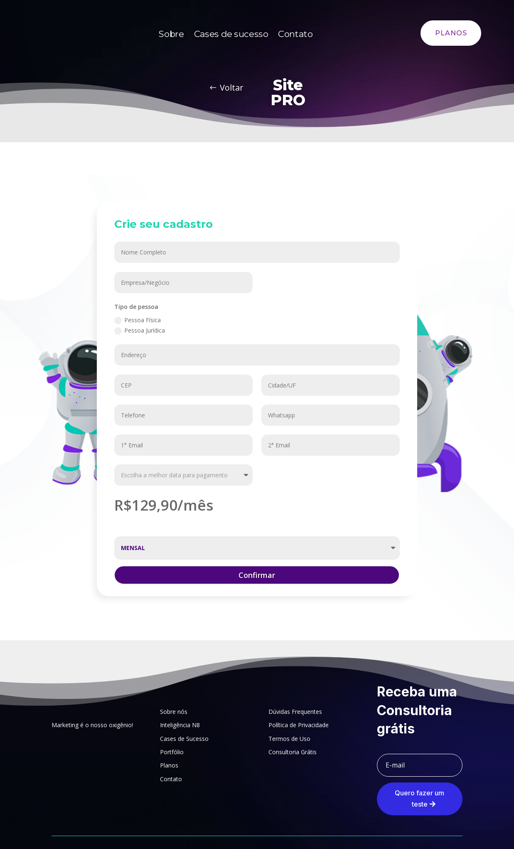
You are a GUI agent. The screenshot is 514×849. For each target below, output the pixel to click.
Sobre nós (173, 712)
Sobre (171, 34)
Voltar (231, 87)
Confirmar (257, 575)
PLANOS (451, 33)
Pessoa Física (137, 320)
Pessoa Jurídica (139, 330)
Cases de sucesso (231, 34)
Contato (295, 34)
